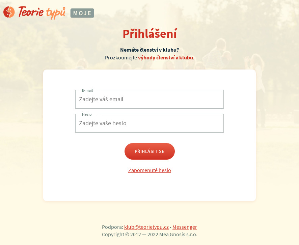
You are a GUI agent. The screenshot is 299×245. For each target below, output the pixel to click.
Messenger (184, 226)
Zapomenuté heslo (149, 170)
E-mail (87, 90)
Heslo (87, 114)
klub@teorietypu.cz (146, 226)
